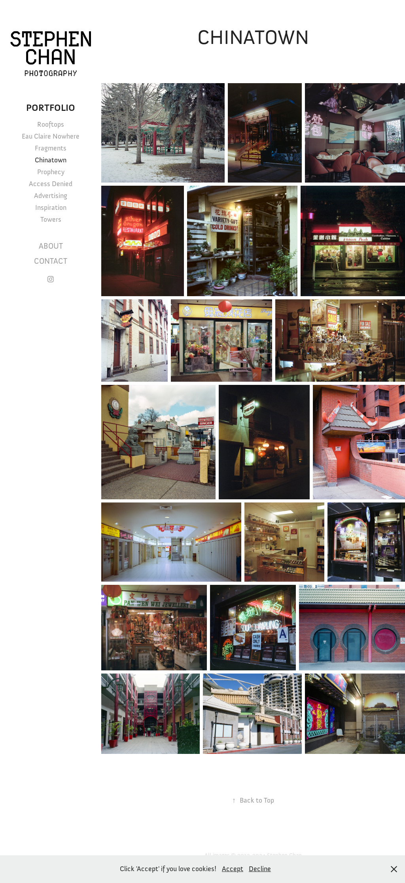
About (51, 246)
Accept (232, 869)
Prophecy (50, 172)
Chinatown (50, 160)
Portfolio (50, 108)
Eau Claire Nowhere (50, 136)
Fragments (50, 148)
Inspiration (50, 207)
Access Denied (50, 184)
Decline (260, 869)
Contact (50, 261)
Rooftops (50, 124)
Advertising (50, 196)
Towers (50, 219)
